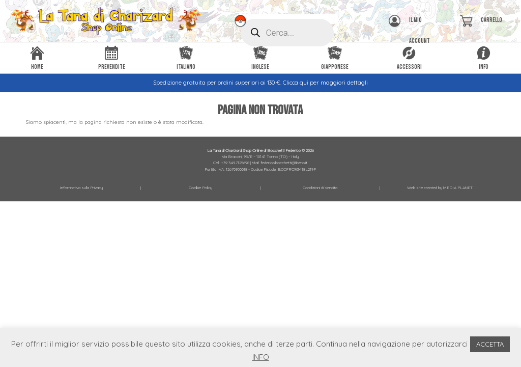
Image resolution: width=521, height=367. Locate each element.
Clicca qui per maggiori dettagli (325, 82)
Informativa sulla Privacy (81, 187)
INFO (260, 357)
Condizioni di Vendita (320, 187)
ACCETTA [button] (490, 344)
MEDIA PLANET (458, 187)
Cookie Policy (200, 187)
